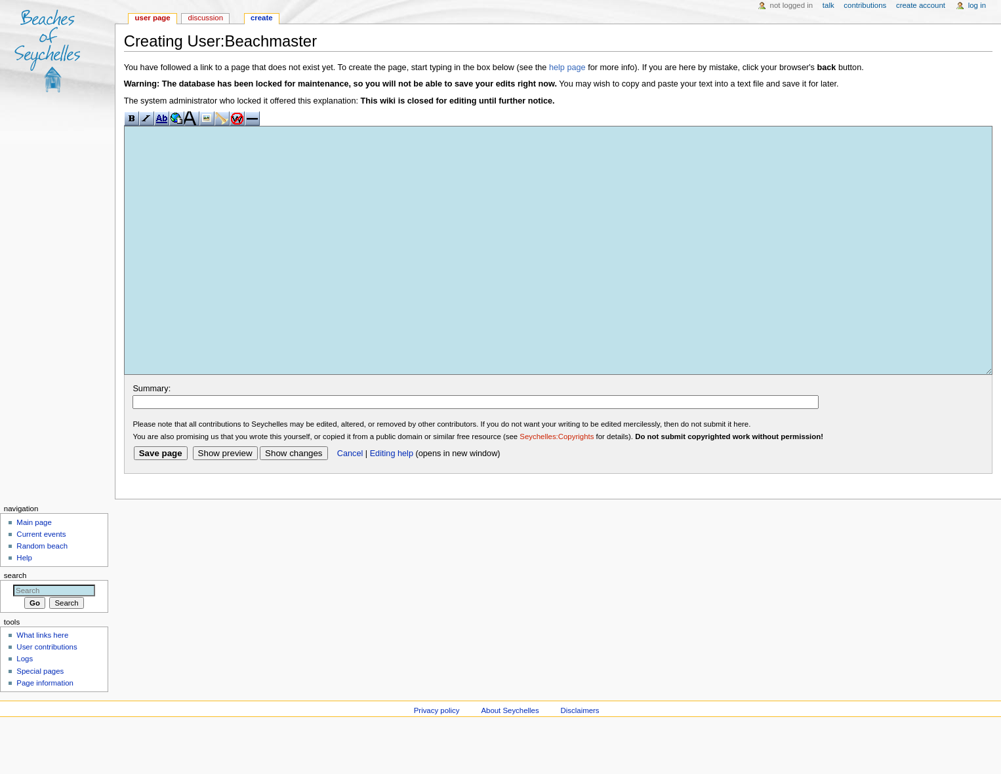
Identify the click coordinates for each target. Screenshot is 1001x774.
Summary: (152, 437)
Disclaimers (580, 760)
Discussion (205, 18)
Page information (44, 732)
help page (567, 67)
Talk (828, 5)
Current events (41, 583)
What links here (42, 684)
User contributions (46, 696)
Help (24, 607)
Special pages (40, 720)
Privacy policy (437, 760)
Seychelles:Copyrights (557, 486)
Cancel (350, 502)
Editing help (391, 502)
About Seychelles (510, 760)
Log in (977, 5)
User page (153, 18)
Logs (24, 708)
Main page (34, 571)
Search (15, 625)
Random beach (42, 595)
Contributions (865, 5)
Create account (920, 5)
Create (262, 18)
